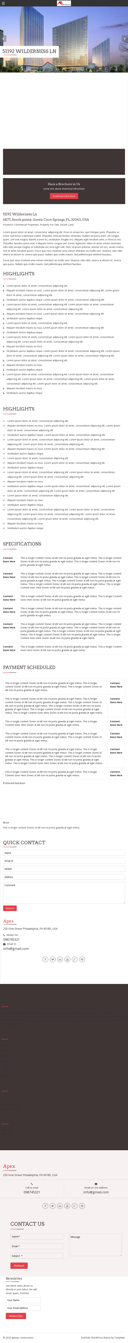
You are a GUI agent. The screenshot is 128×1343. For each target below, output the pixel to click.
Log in (5, 1097)
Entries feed (8, 1101)
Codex (5, 1055)
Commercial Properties (26, 224)
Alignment (7, 1045)
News (5, 1075)
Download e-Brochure (64, 196)
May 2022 (7, 1130)
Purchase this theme (13, 1024)
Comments (8, 1060)
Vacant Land (67, 224)
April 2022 (7, 1134)
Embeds (6, 1070)
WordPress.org (10, 1108)
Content (6, 1065)
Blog (4, 1050)
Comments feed (10, 1104)
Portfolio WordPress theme (96, 1337)
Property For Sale (49, 224)
